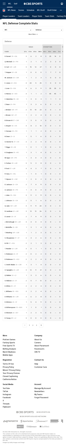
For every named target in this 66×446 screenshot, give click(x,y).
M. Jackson (8, 78)
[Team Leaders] (23, 16)
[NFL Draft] (41, 10)
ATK (34, 51)
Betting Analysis (9, 349)
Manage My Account (42, 388)
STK (30, 51)
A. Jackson (8, 190)
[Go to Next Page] (41, 325)
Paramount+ (39, 349)
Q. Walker (8, 275)
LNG (54, 51)
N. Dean (7, 136)
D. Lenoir (8, 217)
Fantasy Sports (9, 343)
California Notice (9, 379)
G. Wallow (8, 281)
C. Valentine (9, 99)
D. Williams (8, 297)
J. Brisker (8, 110)
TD (59, 51)
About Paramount (41, 346)
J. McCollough (9, 222)
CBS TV (37, 352)
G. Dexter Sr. (9, 142)
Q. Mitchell (8, 62)
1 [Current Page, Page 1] (29, 325)
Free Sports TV (9, 346)
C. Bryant (8, 126)
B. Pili (6, 243)
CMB (40, 51)
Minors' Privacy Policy (11, 370)
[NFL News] (11, 10)
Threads (6, 404)
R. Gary (7, 174)
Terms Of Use (8, 364)
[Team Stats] (49, 16)
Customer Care (40, 367)
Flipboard (6, 407)
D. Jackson (8, 184)
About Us (38, 339)
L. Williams (8, 291)
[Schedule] (30, 10)
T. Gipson (8, 179)
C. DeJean (8, 131)
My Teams (38, 394)
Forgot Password (41, 397)
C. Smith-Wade (10, 265)
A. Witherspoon (10, 307)
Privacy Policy (8, 367)
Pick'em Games (9, 339)
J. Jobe (7, 195)
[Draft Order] (52, 10)
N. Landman (8, 211)
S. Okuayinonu (9, 238)
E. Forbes (8, 163)
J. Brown (8, 115)
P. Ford (7, 168)
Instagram (7, 394)
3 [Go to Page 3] (36, 325)
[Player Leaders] (8, 16)
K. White (7, 286)
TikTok (5, 391)
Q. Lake (7, 206)
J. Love (7, 88)
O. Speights (9, 270)
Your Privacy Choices (11, 373)
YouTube (6, 388)
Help (36, 364)
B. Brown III (8, 120)
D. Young (7, 318)
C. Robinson (9, 254)
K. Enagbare (9, 152)
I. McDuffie (8, 227)
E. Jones (7, 83)
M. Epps (7, 158)
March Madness (9, 352)
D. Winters (8, 302)
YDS (49, 51)
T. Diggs (7, 147)
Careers (37, 343)
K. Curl (7, 67)
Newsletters (39, 391)
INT (44, 51)
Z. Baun (7, 104)
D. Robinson (9, 259)
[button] (61, 10)
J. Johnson (8, 201)
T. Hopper (8, 72)
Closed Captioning (10, 376)
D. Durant (8, 56)
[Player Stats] (37, 16)
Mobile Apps (8, 355)
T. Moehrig (8, 233)
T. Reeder (8, 249)
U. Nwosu (8, 94)
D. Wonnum (8, 313)
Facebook (7, 397)
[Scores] (21, 10)
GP (25, 51)
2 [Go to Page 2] (32, 325)
